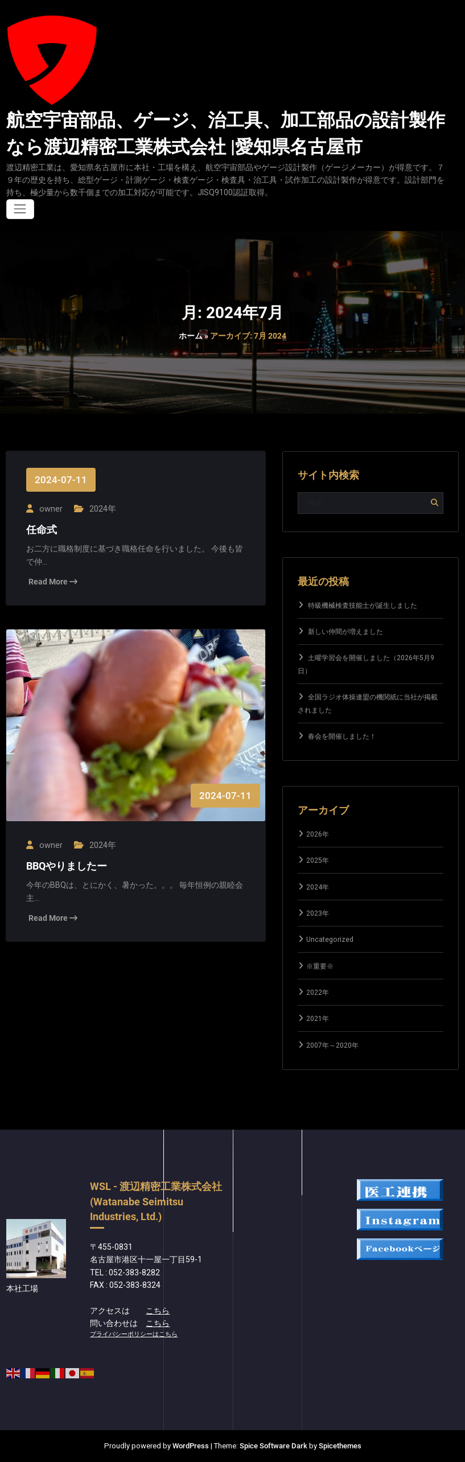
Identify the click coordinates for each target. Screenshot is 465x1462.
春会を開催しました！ (342, 736)
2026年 (317, 834)
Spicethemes (340, 1446)
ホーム (191, 335)
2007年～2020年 (332, 1045)
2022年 (317, 992)
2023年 (317, 913)
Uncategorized (329, 940)
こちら (158, 1310)
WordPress (190, 1446)
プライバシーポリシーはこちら (134, 1334)
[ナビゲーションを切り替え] (20, 209)
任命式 (41, 529)
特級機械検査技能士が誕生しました (362, 605)
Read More (52, 580)
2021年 (317, 1019)
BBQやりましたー (66, 864)
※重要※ (320, 966)
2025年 (317, 860)
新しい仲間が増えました (345, 632)
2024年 (101, 508)
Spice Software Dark (273, 1446)
